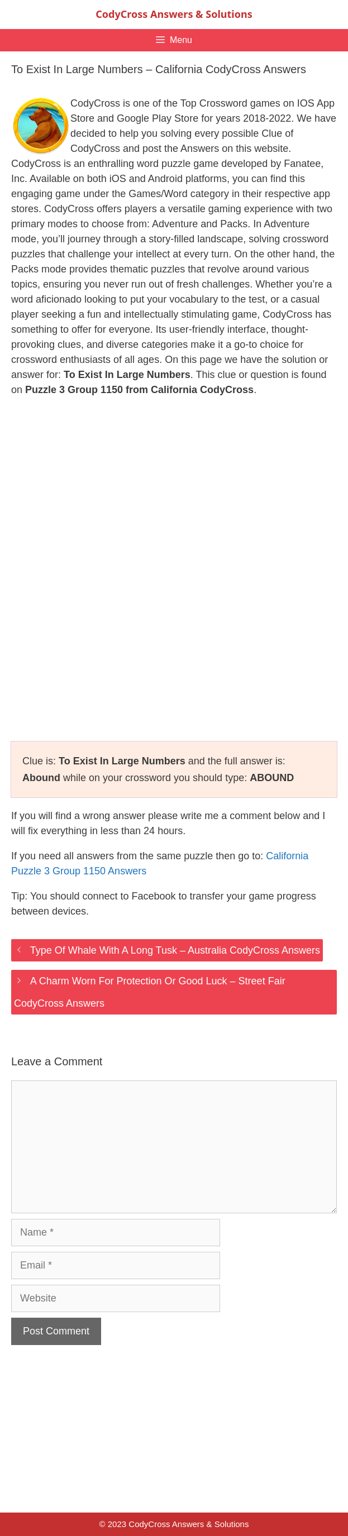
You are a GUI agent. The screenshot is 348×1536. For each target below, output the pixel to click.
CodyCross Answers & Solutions (174, 14)
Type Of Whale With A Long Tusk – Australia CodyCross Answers (175, 950)
